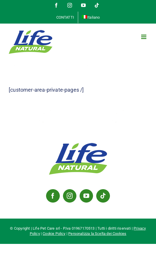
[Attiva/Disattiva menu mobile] (144, 37)
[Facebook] (52, 196)
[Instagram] (69, 196)
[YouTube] (86, 196)
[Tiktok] (103, 196)
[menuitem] (91, 17)
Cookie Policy (54, 233)
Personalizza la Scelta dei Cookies (97, 233)
